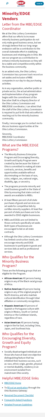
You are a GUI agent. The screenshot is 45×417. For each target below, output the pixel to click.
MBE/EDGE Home (12, 383)
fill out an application (17, 387)
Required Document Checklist (19, 395)
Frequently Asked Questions (18, 400)
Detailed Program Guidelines (18, 404)
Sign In (39, 3)
